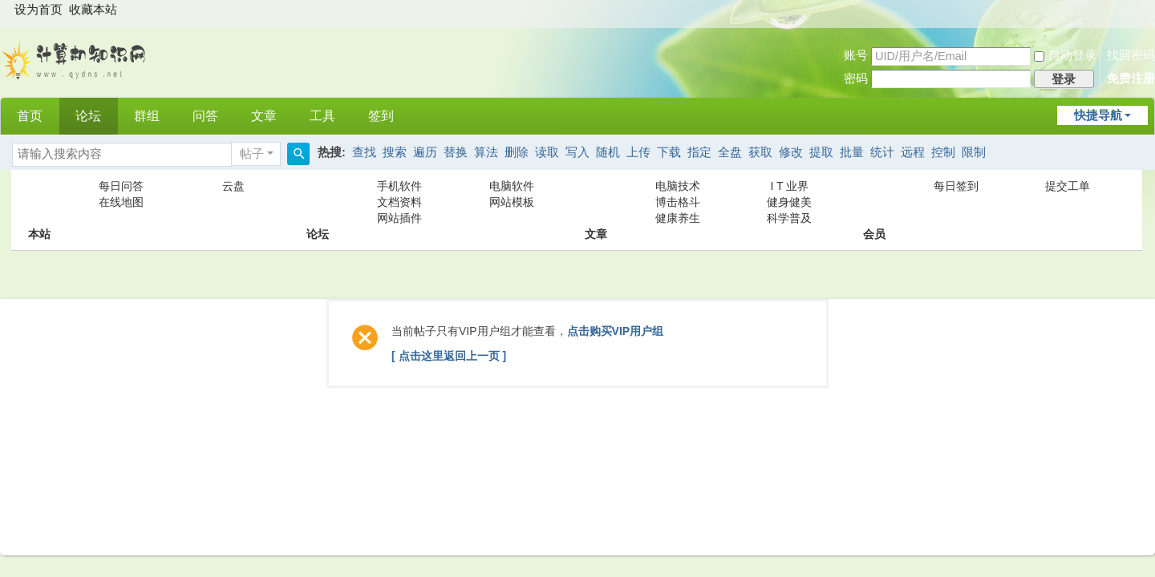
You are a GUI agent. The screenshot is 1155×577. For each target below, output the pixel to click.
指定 (699, 152)
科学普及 (789, 218)
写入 (577, 152)
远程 (913, 152)
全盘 (730, 152)
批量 (852, 152)
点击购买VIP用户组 (615, 331)
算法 (486, 152)
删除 (517, 152)
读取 (547, 152)
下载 (669, 152)
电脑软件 (511, 186)
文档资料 (399, 202)
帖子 (252, 153)
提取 (821, 152)
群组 (147, 116)
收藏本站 (93, 9)
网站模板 (511, 202)
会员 (874, 202)
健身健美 (789, 202)
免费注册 (1131, 78)
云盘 (233, 186)
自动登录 (1065, 55)
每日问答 (121, 186)
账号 (856, 55)
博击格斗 (677, 202)
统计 (882, 152)
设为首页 (38, 9)
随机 (608, 152)
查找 (364, 152)
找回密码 (1131, 55)
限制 (974, 152)
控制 (943, 152)
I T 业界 (790, 186)
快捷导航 (1098, 115)
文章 (264, 116)
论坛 (88, 116)
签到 (381, 116)
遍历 (425, 152)
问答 (205, 116)
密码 (856, 78)
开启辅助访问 (1140, 11)
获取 (760, 152)
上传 (638, 152)
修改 (791, 152)
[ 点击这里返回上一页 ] (448, 355)
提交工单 (1067, 186)
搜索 (395, 152)
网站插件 (399, 218)
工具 (322, 116)
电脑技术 (677, 186)
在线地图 (121, 202)
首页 (30, 116)
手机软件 (399, 186)
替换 (456, 152)
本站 (39, 202)
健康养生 (677, 218)
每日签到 (956, 186)
